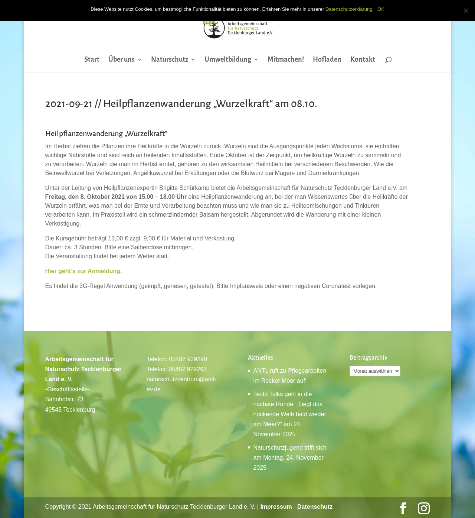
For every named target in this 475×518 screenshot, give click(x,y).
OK (380, 9)
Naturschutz (169, 60)
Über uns (121, 60)
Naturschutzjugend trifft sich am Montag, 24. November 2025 (289, 457)
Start (91, 60)
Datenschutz (314, 507)
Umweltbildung (227, 60)
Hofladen (327, 60)
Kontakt (362, 60)
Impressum (276, 507)
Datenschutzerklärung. (349, 9)
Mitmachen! (286, 60)
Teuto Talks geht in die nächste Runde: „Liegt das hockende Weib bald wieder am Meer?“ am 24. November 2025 (289, 414)
